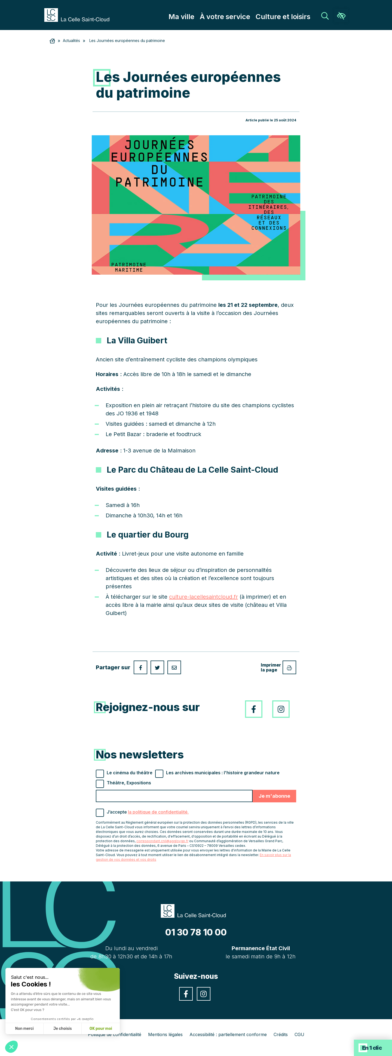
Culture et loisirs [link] (288, 16)
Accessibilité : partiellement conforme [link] (228, 1034)
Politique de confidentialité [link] (114, 1034)
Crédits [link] (281, 1034)
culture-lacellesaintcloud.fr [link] (203, 596)
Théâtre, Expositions (129, 782)
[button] (11, 1046)
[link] (79, 14)
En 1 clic (372, 1048)
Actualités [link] (71, 40)
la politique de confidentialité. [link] (158, 812)
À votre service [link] (240, 16)
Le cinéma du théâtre (129, 772)
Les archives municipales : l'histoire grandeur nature (223, 772)
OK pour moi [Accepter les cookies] (101, 1028)
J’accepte (148, 812)
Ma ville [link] (202, 16)
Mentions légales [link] (165, 1034)
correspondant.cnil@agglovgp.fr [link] (162, 841)
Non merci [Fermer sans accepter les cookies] (24, 1028)
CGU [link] (299, 1034)
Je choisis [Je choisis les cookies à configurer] (62, 1028)
